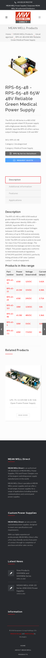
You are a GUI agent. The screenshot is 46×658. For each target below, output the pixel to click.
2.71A (41, 298)
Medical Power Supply (23, 148)
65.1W (19, 290)
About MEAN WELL (23, 650)
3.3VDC (29, 307)
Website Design (16, 634)
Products (23, 654)
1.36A (41, 315)
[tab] (23, 179)
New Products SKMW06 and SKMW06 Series (24, 573)
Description (15, 180)
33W (18, 307)
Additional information (20, 186)
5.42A (41, 281)
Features (13, 193)
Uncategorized (20, 144)
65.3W (19, 315)
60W (18, 332)
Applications (15, 200)
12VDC (29, 281)
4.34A (41, 290)
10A (41, 307)
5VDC (28, 323)
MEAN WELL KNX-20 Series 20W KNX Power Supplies (27, 588)
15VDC (29, 290)
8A (40, 332)
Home (8, 34)
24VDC (29, 298)
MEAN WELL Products (23, 34)
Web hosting (29, 634)
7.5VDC (29, 332)
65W (18, 281)
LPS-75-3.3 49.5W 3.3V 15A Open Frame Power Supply (23, 401)
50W (18, 323)
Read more (23, 415)
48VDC (29, 315)
